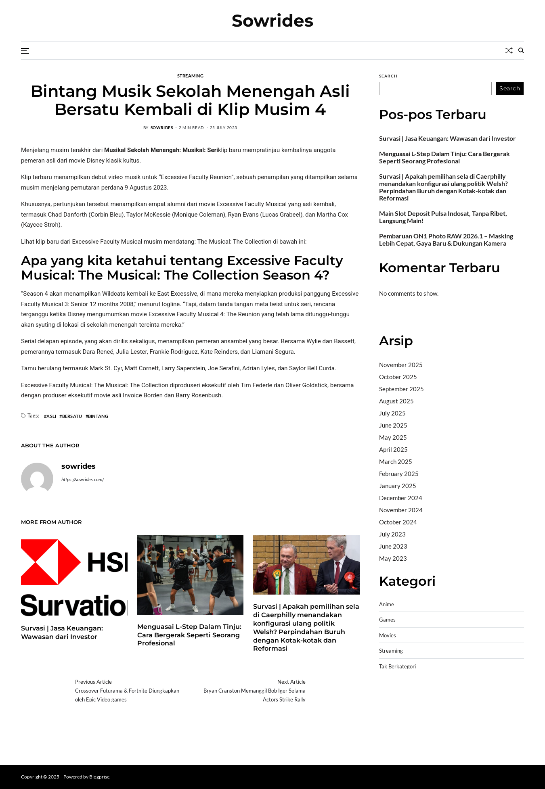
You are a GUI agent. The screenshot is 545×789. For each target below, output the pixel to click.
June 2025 (393, 425)
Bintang (98, 415)
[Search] (521, 50)
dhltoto (388, 695)
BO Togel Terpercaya (448, 695)
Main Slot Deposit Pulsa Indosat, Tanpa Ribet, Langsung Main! (443, 217)
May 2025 (393, 437)
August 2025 (396, 401)
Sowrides (272, 20)
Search (388, 75)
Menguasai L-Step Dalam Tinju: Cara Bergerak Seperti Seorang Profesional (189, 635)
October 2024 (398, 522)
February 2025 (399, 473)
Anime (386, 604)
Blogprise (99, 777)
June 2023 (393, 546)
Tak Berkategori (397, 667)
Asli (51, 415)
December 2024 (400, 497)
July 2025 (392, 413)
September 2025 (401, 388)
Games (387, 620)
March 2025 (395, 461)
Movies (387, 635)
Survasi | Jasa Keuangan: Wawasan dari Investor (447, 138)
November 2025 (401, 364)
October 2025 (398, 376)
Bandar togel (396, 315)
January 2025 (397, 485)
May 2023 (393, 558)
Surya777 (392, 746)
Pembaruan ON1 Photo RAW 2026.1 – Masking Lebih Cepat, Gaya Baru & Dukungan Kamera (446, 239)
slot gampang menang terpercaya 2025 (431, 715)
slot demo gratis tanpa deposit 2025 (474, 705)
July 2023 (392, 534)
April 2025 (393, 449)
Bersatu (72, 415)
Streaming (391, 651)
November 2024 (401, 509)
